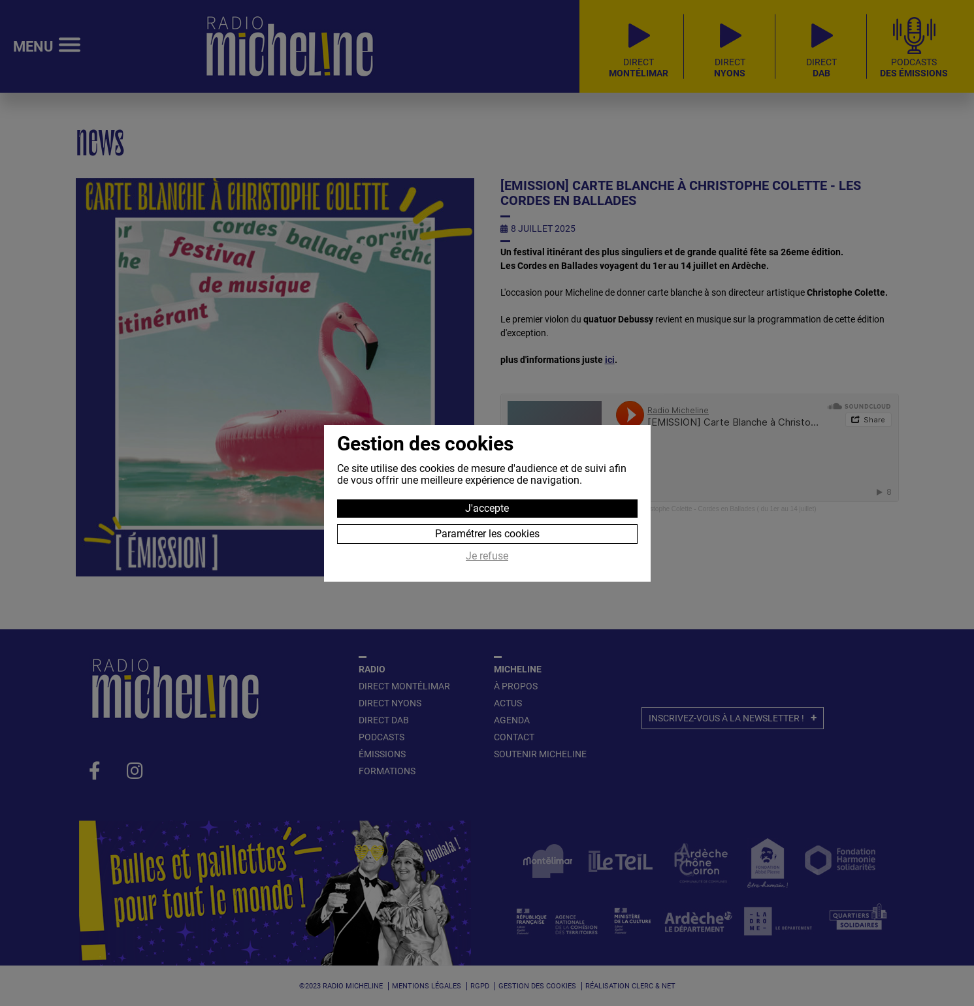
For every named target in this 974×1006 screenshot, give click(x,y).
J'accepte (487, 508)
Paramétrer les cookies (487, 533)
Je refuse (487, 556)
